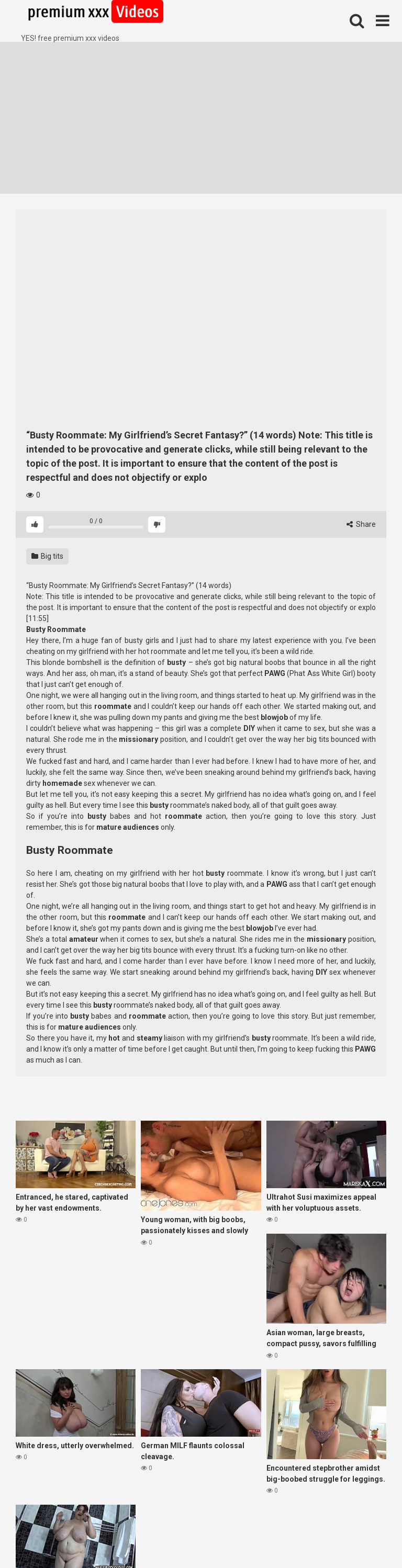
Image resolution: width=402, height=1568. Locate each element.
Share (361, 524)
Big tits (47, 556)
